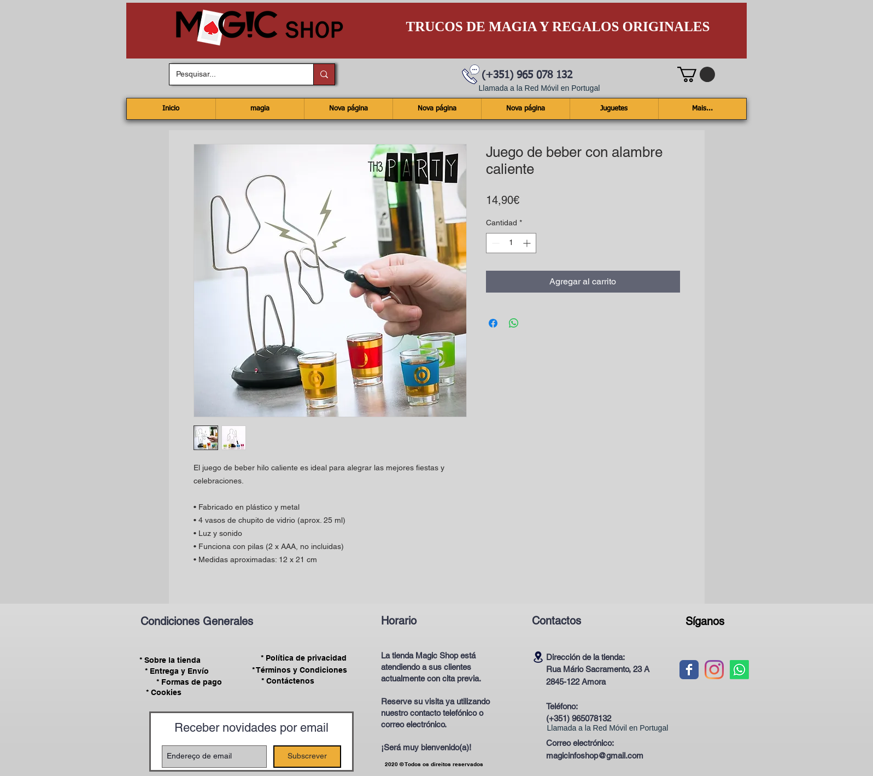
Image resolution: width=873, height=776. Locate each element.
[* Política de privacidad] (304, 658)
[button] (696, 74)
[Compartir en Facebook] (493, 323)
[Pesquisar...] (233, 74)
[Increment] (528, 243)
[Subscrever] (307, 756)
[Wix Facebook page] (689, 669)
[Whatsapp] (739, 669)
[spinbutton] (511, 243)
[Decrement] (494, 243)
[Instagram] (714, 669)
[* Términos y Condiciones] (299, 669)
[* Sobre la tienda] (170, 660)
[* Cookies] (163, 692)
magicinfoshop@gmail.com (594, 755)
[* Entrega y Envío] (177, 671)
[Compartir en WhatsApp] (513, 323)
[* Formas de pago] (189, 681)
